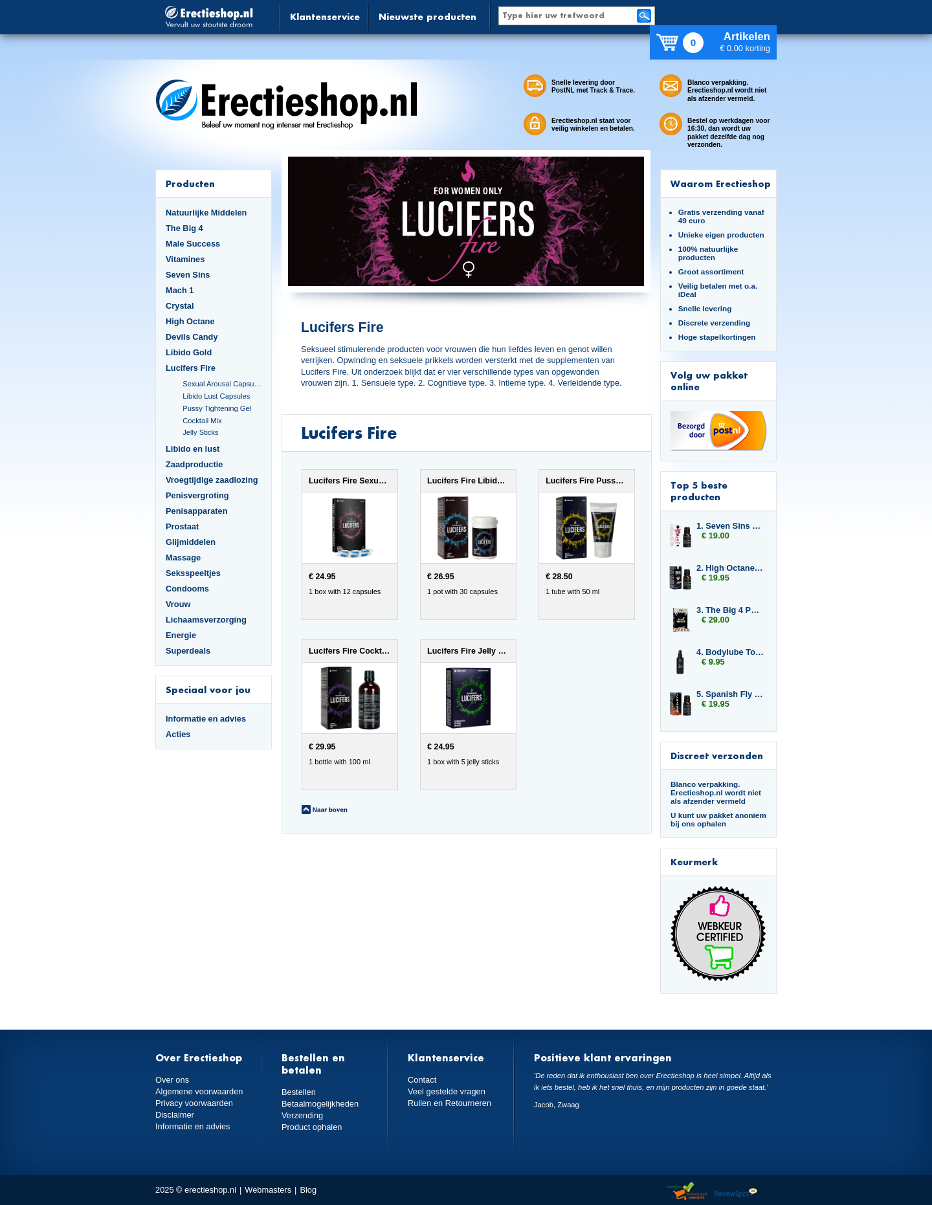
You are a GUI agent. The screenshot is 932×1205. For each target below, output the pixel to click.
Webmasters (268, 1190)
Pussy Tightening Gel (217, 408)
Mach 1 (180, 290)
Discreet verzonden (717, 755)
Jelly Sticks (200, 432)
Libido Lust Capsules (216, 396)
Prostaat (182, 526)
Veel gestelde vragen (446, 1091)
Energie (181, 635)
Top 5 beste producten (699, 491)
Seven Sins (188, 275)
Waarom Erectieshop (721, 183)
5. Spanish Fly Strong (730, 694)
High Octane (190, 321)
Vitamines (185, 259)
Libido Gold (189, 352)
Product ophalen (312, 1127)
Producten (190, 183)
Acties (178, 734)
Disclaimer (174, 1115)
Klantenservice (325, 16)
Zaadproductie (194, 464)
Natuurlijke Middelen (206, 212)
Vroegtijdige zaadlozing (212, 480)
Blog (308, 1190)
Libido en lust (192, 449)
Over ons (172, 1080)
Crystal (180, 306)
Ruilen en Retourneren (449, 1103)
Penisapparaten (197, 511)
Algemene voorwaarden (199, 1091)
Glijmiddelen (191, 542)
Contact (422, 1080)
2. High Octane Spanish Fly (730, 568)
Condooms (187, 588)
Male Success (193, 244)
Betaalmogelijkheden (320, 1104)
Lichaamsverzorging (206, 620)
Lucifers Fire (191, 368)
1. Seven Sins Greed (730, 526)
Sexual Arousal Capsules (222, 384)
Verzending (302, 1115)
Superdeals (188, 651)
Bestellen (299, 1092)
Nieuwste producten (427, 16)
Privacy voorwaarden (194, 1103)
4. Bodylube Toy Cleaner (730, 652)
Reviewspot (736, 1191)
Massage (183, 557)
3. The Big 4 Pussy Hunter (730, 610)
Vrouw (178, 604)
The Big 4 (184, 228)
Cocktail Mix (202, 421)
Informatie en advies (206, 719)
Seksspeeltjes (193, 573)
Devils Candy (192, 337)
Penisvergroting (197, 495)
